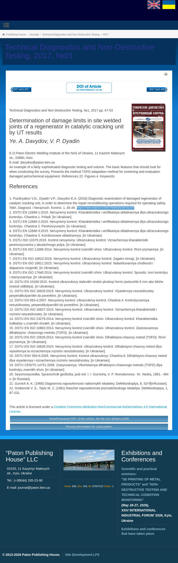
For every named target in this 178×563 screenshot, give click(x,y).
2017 (105, 34)
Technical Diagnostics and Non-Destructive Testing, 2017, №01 (79, 51)
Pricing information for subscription (89, 426)
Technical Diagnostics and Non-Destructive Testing (70, 34)
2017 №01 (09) (157, 89)
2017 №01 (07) (21, 89)
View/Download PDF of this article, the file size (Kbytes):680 (89, 419)
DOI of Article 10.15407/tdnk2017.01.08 (89, 87)
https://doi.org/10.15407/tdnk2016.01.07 (105, 208)
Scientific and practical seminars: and (144, 484)
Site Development (82, 555)
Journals (34, 34)
